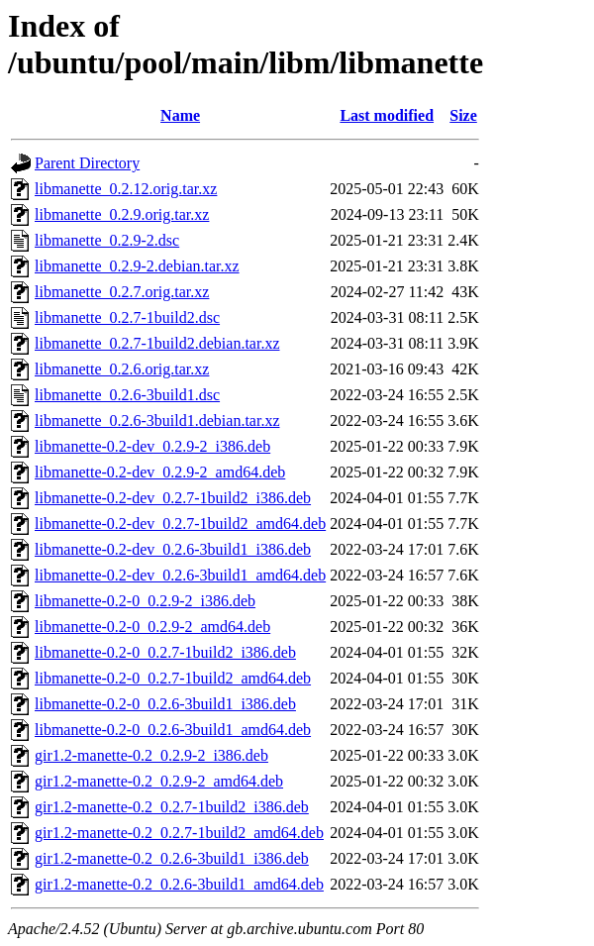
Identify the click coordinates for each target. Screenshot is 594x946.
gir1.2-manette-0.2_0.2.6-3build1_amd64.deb (179, 884)
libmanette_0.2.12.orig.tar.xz (126, 188)
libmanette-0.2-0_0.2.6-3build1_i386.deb (165, 703)
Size (463, 115)
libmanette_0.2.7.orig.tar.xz (122, 291)
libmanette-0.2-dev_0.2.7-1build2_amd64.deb (180, 523)
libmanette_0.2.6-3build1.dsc (127, 394)
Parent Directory (87, 163)
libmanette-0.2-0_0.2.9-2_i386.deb (145, 600)
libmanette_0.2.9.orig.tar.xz (122, 214)
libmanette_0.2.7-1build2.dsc (127, 317)
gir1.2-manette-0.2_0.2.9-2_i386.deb (151, 755)
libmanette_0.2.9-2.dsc (107, 240)
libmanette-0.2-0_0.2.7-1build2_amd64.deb (173, 678)
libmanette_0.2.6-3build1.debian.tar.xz (157, 420)
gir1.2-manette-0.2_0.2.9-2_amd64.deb (159, 781)
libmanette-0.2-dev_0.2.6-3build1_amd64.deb (180, 575)
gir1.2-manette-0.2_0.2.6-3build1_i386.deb (172, 858)
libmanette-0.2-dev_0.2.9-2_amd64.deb (160, 472)
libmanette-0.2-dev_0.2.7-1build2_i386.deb (173, 497)
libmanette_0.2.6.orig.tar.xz (122, 369)
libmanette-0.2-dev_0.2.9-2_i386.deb (152, 446)
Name (180, 115)
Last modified (387, 115)
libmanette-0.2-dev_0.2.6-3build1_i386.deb (173, 549)
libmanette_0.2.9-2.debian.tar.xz (137, 266)
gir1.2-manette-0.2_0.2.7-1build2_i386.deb (172, 806)
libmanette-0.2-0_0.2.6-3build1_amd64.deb (173, 729)
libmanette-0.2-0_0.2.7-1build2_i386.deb (165, 652)
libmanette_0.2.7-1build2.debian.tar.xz (157, 343)
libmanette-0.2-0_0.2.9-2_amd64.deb (152, 626)
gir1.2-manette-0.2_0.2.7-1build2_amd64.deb (179, 832)
